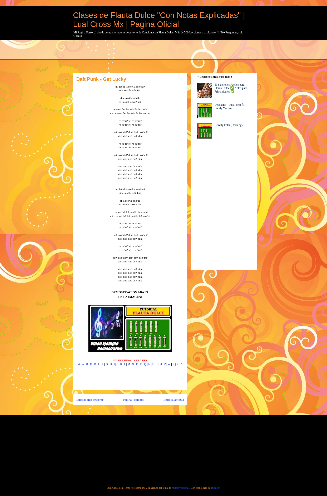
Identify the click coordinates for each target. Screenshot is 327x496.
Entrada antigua (174, 399)
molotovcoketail (180, 487)
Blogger (215, 487)
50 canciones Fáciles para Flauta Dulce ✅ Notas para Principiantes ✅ (231, 88)
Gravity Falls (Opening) (229, 125)
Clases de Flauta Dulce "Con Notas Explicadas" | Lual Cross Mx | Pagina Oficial (159, 20)
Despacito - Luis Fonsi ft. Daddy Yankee (229, 106)
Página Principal (133, 399)
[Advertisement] (174, 49)
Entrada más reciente (90, 399)
